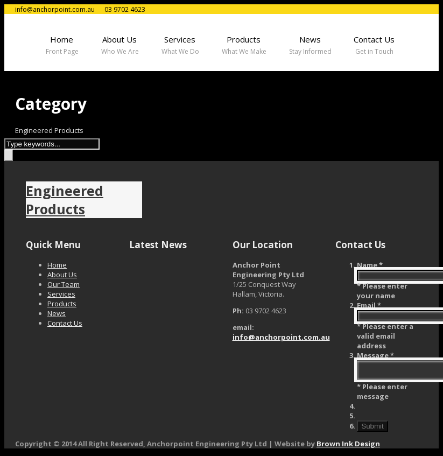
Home (57, 265)
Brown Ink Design (348, 447)
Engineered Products (64, 199)
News (56, 313)
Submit (372, 429)
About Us (62, 274)
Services (61, 294)
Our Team (63, 284)
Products (61, 303)
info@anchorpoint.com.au (281, 337)
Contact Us (64, 323)
